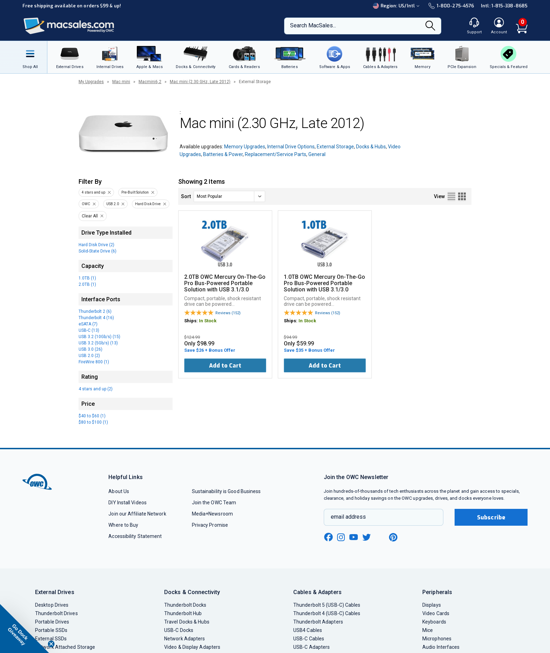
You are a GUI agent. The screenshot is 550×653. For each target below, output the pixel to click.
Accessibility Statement (135, 536)
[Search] (430, 26)
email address (348, 516)
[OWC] (69, 26)
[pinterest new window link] (393, 537)
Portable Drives (52, 622)
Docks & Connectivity (192, 592)
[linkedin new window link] (380, 537)
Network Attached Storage (65, 647)
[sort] (229, 196)
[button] (24, 628)
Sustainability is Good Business (226, 491)
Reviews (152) (228, 313)
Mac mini (121, 81)
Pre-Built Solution (135, 192)
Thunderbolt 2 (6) (95, 311)
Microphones (436, 638)
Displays (431, 605)
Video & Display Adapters (192, 647)
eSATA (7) (88, 324)
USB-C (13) (89, 330)
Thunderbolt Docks (185, 605)
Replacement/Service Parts (275, 154)
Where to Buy (123, 525)
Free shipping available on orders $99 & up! (71, 6)
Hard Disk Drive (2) (96, 244)
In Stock (207, 320)
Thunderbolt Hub (183, 613)
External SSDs (51, 638)
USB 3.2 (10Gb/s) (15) (99, 336)
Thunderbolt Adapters (318, 622)
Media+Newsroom (212, 514)
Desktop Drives (51, 605)
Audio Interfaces (441, 647)
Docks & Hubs (371, 146)
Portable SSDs (51, 630)
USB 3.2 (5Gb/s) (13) (98, 343)
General (317, 154)
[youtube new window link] (353, 537)
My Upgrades (91, 81)
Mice (427, 630)
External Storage (335, 146)
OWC (86, 204)
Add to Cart (225, 365)
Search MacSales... (313, 25)
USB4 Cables (307, 630)
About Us (118, 491)
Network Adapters (184, 638)
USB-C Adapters (311, 647)
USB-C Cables (308, 638)
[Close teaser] (51, 643)
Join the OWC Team (214, 502)
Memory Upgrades (244, 146)
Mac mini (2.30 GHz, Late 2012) (200, 81)
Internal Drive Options (291, 146)
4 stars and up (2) (96, 388)
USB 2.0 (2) (89, 355)
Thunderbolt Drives (56, 613)
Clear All (90, 216)
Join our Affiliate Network (137, 514)
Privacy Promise (210, 525)
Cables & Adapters (317, 592)
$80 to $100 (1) (93, 422)
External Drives (54, 592)
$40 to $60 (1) (92, 415)
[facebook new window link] (328, 537)
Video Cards (435, 613)
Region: (397, 5)
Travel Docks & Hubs (186, 622)
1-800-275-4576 (451, 5)
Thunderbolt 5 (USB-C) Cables (327, 605)
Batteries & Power (223, 154)
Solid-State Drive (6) (97, 251)
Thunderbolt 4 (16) (96, 317)
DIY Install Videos (127, 502)
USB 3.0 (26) (90, 349)
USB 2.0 (112, 204)
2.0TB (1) (87, 284)
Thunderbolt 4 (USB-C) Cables (327, 613)
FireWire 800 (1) (94, 361)
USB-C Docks (178, 630)
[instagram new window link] (341, 537)
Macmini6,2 (150, 81)
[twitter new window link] (366, 536)
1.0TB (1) (87, 278)
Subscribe (491, 517)
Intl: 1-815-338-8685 (504, 6)
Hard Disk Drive (148, 204)
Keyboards (434, 622)
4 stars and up (93, 192)
